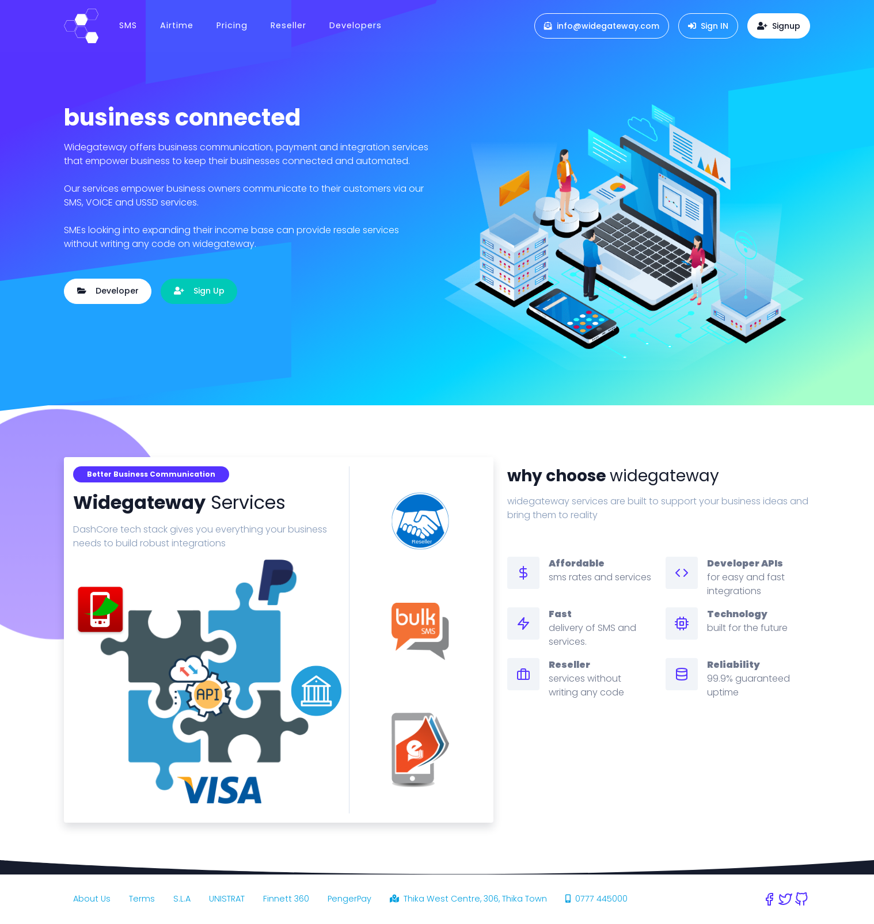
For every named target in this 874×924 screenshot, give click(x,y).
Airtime (176, 25)
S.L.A (182, 898)
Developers (355, 25)
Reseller (288, 25)
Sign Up (199, 290)
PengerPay (349, 898)
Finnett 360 (286, 898)
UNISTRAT (227, 898)
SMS (128, 25)
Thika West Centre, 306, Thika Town (468, 898)
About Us (92, 898)
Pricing (232, 25)
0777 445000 (596, 898)
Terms (142, 898)
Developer (108, 290)
